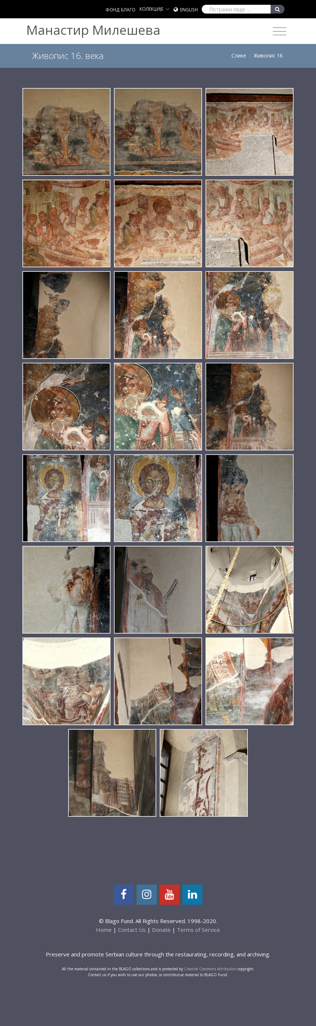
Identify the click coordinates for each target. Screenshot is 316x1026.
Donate (161, 929)
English (189, 10)
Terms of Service (198, 929)
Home (104, 929)
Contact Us (132, 929)
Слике (238, 55)
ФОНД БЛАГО (120, 10)
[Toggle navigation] (279, 31)
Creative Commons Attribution (210, 968)
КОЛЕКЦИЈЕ (151, 9)
